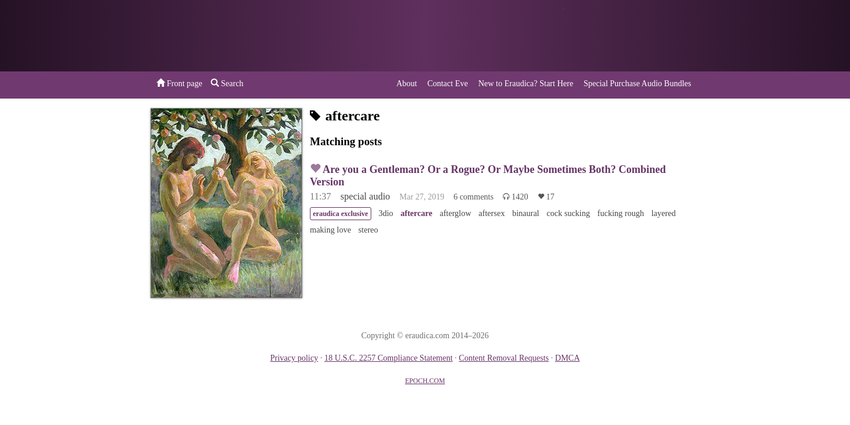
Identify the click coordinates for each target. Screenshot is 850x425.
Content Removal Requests (503, 358)
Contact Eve (447, 83)
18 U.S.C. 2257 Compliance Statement (388, 358)
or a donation (639, 35)
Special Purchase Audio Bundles (637, 83)
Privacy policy (294, 358)
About (406, 83)
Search (227, 83)
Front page (179, 83)
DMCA (567, 358)
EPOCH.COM (425, 381)
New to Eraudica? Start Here (525, 83)
